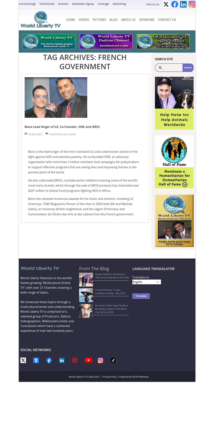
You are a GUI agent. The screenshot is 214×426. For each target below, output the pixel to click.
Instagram (192, 4)
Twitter (166, 4)
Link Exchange (27, 4)
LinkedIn (183, 4)
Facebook (174, 4)
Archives (63, 4)
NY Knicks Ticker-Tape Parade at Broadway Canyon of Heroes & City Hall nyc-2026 (103, 293)
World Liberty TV (77, 376)
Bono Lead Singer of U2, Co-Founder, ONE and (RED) (62, 127)
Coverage (103, 4)
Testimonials (46, 4)
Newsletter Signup (83, 4)
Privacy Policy (110, 376)
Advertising (119, 4)
